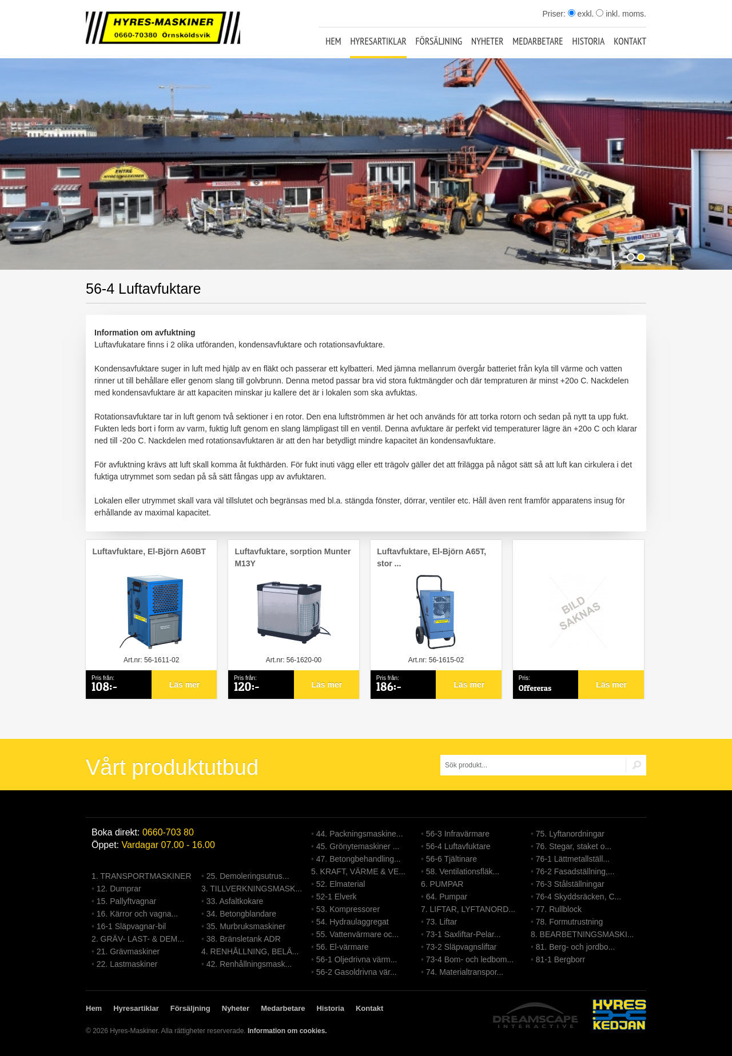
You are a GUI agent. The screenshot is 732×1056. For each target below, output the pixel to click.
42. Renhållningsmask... (249, 964)
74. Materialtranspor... (464, 972)
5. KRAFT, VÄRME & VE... (358, 871)
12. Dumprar (119, 888)
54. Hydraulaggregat (352, 921)
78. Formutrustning (569, 921)
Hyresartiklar (378, 41)
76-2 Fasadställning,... (575, 871)
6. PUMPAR (442, 884)
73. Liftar (441, 921)
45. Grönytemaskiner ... (358, 846)
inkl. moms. (621, 13)
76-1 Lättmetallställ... (573, 858)
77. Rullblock (559, 909)
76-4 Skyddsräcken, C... (578, 896)
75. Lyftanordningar (570, 833)
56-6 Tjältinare (451, 858)
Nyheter (487, 41)
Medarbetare (537, 41)
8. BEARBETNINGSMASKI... (582, 934)
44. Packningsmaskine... (359, 833)
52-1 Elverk (336, 896)
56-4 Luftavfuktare (458, 846)
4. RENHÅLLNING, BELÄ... (250, 951)
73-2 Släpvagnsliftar (461, 946)
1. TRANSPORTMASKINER (142, 876)
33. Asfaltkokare (235, 901)
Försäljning (439, 41)
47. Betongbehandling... (358, 858)
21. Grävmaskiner (128, 951)
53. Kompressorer (348, 909)
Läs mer (184, 684)
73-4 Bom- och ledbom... (470, 959)
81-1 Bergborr (560, 959)
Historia (588, 41)
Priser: (554, 13)
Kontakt (630, 41)
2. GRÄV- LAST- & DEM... (138, 938)
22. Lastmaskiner (127, 964)
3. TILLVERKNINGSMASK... (251, 888)
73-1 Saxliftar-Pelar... (463, 934)
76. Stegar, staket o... (573, 846)
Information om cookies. (287, 1031)
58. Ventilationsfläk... (462, 871)
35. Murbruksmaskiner (246, 926)
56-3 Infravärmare (458, 833)
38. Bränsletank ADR (243, 938)
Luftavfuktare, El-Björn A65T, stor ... (431, 557)
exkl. (581, 13)
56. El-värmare (342, 946)
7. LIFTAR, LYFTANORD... (468, 909)
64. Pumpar (446, 896)
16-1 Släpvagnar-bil (131, 926)
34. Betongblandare (241, 913)
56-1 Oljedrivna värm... (356, 959)
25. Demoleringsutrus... (247, 876)
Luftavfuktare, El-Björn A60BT (149, 551)
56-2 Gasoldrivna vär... (356, 972)
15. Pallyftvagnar (126, 901)
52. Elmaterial (340, 884)
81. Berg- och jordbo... (575, 946)
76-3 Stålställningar (570, 884)
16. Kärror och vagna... (137, 913)
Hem (333, 41)
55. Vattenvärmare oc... (357, 934)
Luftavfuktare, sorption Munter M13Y (292, 557)
